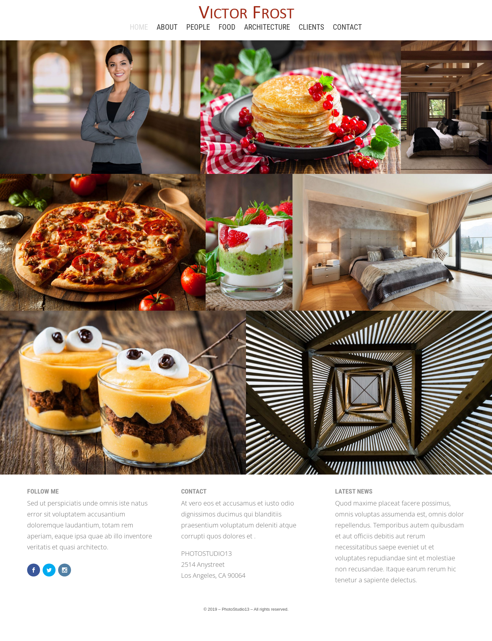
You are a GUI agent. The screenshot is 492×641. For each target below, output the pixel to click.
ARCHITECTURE (267, 28)
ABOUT (167, 28)
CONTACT (347, 28)
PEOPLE (198, 28)
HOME (139, 28)
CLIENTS (311, 28)
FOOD (227, 28)
